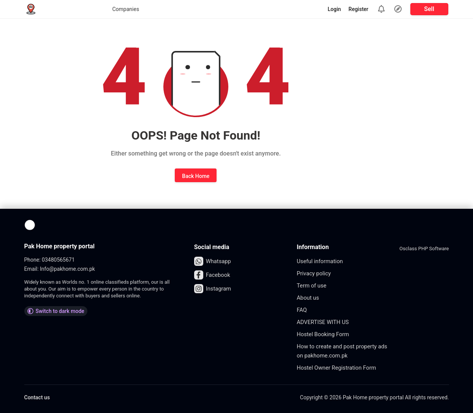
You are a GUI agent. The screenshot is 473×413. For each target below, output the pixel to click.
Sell (429, 9)
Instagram (213, 288)
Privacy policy (315, 273)
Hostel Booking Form (325, 334)
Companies (63, 9)
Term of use (313, 285)
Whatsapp (213, 261)
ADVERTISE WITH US (325, 322)
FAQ (302, 309)
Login (334, 9)
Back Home (195, 176)
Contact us (37, 397)
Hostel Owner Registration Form (340, 367)
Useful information (322, 261)
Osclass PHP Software (424, 248)
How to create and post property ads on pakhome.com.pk (340, 351)
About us (309, 297)
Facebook (213, 275)
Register (358, 9)
